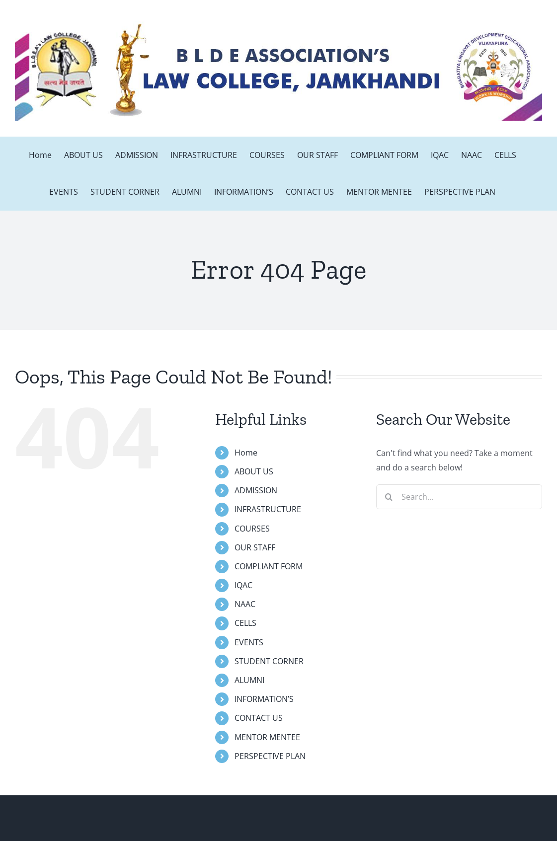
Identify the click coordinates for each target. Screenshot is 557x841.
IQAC (243, 585)
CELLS (245, 622)
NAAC (245, 604)
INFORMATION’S (264, 698)
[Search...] (459, 496)
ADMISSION (256, 490)
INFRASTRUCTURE (268, 509)
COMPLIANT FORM (269, 566)
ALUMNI (249, 680)
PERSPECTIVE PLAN (270, 756)
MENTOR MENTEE (267, 737)
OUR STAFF (255, 547)
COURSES (252, 528)
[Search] (388, 496)
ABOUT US (254, 471)
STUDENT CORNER (269, 661)
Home (246, 452)
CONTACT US (259, 717)
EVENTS (249, 642)
